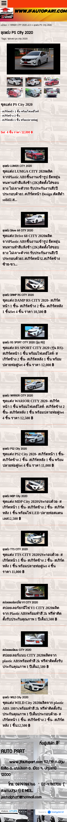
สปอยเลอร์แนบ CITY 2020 (17, 650)
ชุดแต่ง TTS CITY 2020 (15, 549)
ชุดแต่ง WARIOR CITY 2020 (18, 395)
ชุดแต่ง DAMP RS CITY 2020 (18, 295)
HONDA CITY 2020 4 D (20, 25)
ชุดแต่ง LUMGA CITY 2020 (17, 166)
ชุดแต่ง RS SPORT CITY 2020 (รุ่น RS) (24, 342)
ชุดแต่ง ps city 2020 (18, 38)
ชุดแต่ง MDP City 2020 (15, 496)
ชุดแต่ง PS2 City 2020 (15, 448)
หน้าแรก (4, 25)
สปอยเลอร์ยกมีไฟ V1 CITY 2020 (20, 602)
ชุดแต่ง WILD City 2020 (15, 697)
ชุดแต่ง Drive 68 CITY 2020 (18, 230)
